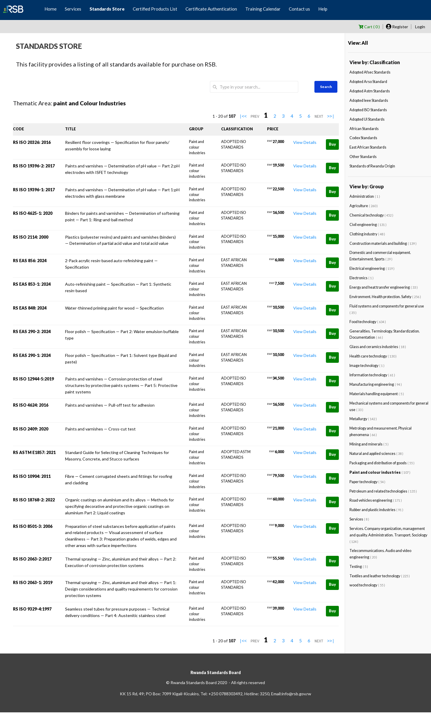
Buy (332, 144)
